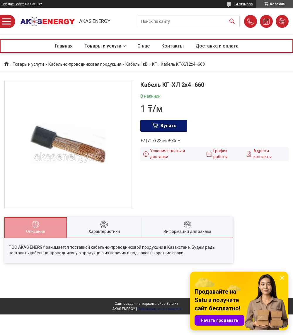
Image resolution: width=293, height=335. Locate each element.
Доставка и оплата (217, 46)
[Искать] (232, 21)
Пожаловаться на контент (159, 309)
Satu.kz (172, 304)
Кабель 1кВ (136, 64)
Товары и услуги (102, 46)
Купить (168, 125)
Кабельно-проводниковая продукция (84, 64)
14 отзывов (243, 4)
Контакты (172, 46)
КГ (154, 64)
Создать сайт (12, 4)
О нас (143, 46)
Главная (64, 46)
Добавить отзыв (282, 21)
